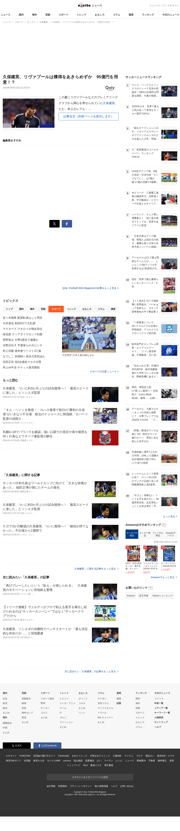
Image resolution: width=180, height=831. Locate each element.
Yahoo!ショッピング (162, 595)
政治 (5, 708)
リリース (158, 698)
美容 (171, 760)
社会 (5, 698)
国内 (21, 14)
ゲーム (63, 708)
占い (99, 760)
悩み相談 (78, 760)
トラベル (102, 712)
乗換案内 (141, 760)
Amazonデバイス (171, 534)
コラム (116, 14)
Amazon (131, 595)
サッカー (45, 708)
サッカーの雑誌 (132, 534)
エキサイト (173, 5)
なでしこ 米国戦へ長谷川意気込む (24, 356)
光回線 (27, 760)
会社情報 (51, 786)
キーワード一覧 (162, 712)
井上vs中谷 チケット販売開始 (21, 367)
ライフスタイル (105, 708)
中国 (5, 727)
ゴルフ (44, 712)
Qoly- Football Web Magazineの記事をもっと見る (90, 288)
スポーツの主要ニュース (104, 371)
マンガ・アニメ (67, 703)
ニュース (5, 14)
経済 (5, 703)
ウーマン (108, 760)
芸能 (47, 14)
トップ (9, 309)
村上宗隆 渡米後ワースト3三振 (22, 350)
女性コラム (103, 703)
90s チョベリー (105, 717)
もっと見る (170, 516)
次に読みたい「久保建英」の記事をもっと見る (92, 671)
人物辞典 (158, 717)
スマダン (102, 698)
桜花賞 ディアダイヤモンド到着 (22, 334)
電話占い (149, 755)
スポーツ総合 (47, 698)
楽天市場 (143, 595)
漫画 (131, 14)
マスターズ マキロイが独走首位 (22, 328)
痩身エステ (95, 765)
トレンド (81, 14)
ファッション (66, 722)
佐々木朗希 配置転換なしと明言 (22, 317)
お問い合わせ (126, 786)
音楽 (24, 708)
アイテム (128, 755)
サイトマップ (161, 722)
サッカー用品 (144, 534)
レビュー (64, 698)
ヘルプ (157, 727)
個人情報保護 (101, 786)
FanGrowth (63, 755)
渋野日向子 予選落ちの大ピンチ (22, 345)
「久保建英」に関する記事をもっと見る (95, 568)
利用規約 (62, 786)
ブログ (139, 755)
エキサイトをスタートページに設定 (90, 777)
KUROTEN (24, 755)
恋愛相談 (89, 760)
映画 (24, 703)
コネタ (82, 703)
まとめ (6, 712)
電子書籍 (108, 765)
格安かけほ (38, 760)
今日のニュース (170, 14)
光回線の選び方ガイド (44, 755)
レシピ (119, 760)
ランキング (148, 14)
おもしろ (99, 14)
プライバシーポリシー (81, 786)
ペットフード (73, 765)
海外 (34, 14)
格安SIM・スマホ (165, 755)
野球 (43, 703)
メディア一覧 (161, 708)
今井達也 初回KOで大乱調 (19, 323)
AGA (85, 765)
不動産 (151, 760)
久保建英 (109, 103)
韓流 (24, 717)
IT (61, 712)
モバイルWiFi (53, 760)
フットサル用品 (157, 534)
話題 (119, 703)
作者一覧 (158, 703)
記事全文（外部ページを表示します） (88, 116)
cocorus (67, 760)
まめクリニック (79, 755)
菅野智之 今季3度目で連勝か (20, 339)
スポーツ (63, 14)
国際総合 (7, 723)
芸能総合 (26, 698)
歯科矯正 (162, 760)
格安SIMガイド (13, 760)
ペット (82, 712)
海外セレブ (27, 712)
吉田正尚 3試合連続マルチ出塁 (22, 361)
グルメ (63, 717)
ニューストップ (157, 5)
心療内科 (117, 755)
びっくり (83, 698)
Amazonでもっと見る (162, 577)
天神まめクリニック (100, 755)
